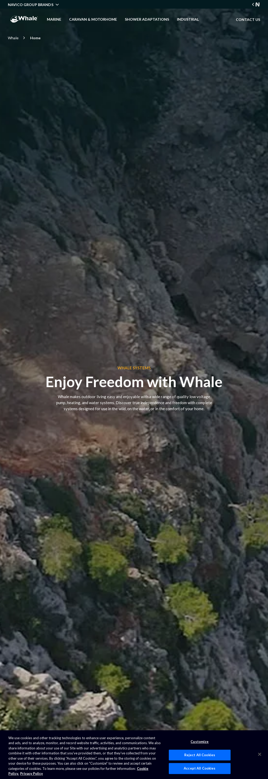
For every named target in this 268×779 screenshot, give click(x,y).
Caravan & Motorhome (93, 19)
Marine (54, 19)
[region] (134, 754)
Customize (200, 741)
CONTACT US (248, 19)
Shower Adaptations (147, 19)
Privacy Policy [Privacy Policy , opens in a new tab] (31, 773)
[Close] (259, 754)
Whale (17, 38)
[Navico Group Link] (256, 4)
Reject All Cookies (199, 755)
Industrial (188, 19)
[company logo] (24, 19)
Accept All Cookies (199, 768)
